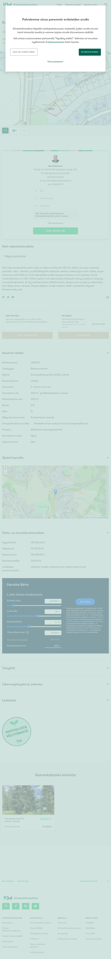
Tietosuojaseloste (54, 61)
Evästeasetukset (55, 42)
